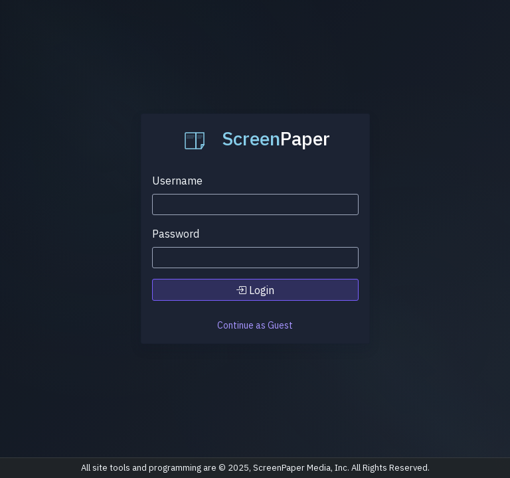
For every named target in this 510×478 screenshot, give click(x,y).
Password (175, 233)
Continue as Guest (255, 325)
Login (255, 290)
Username (177, 180)
